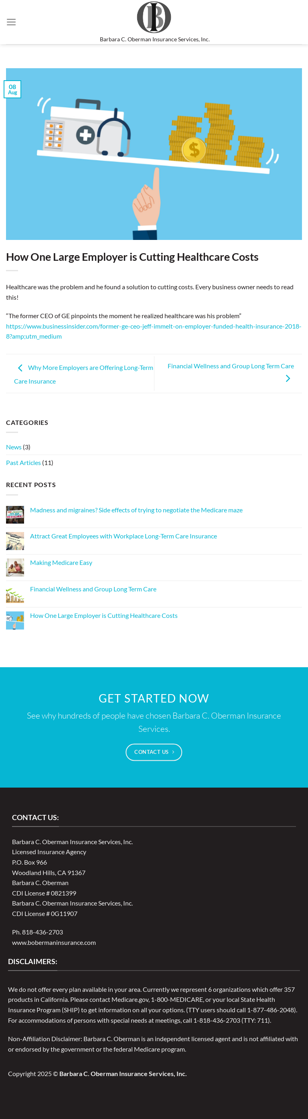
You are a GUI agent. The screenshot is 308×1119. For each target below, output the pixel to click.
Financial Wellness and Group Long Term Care (93, 589)
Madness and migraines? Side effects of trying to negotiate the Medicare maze (136, 510)
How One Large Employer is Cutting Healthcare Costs (104, 615)
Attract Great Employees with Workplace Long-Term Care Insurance (123, 536)
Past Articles (23, 462)
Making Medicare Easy (61, 562)
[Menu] (11, 22)
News (14, 447)
